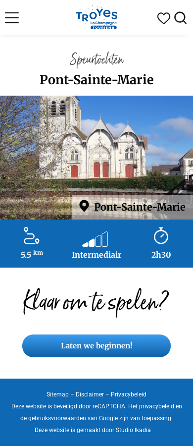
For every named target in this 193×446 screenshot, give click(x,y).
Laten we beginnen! (96, 345)
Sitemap (58, 394)
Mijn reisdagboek (163, 18)
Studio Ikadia (133, 430)
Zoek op (180, 18)
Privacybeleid (128, 394)
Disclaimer (90, 394)
